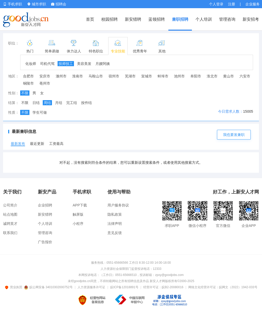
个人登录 (216, 4)
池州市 (179, 76)
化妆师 (30, 64)
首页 (90, 19)
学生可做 (39, 112)
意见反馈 (114, 233)
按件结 (86, 103)
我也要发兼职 (234, 135)
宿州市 (113, 76)
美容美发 (84, 64)
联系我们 (10, 233)
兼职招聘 (180, 19)
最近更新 (37, 144)
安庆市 (44, 76)
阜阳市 (195, 76)
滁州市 (61, 76)
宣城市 (146, 76)
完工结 (71, 103)
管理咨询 (227, 19)
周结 (47, 103)
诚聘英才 (10, 224)
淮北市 (212, 76)
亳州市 (44, 83)
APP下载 (80, 205)
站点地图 (10, 214)
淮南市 (77, 76)
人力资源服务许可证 (91, 287)
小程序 (78, 224)
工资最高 (56, 144)
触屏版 (78, 214)
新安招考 (251, 19)
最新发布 (18, 144)
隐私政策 (114, 214)
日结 (36, 103)
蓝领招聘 (156, 19)
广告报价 (45, 242)
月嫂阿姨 (102, 64)
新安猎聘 (133, 19)
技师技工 (66, 64)
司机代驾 (47, 64)
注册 (231, 4)
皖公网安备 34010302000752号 (48, 287)
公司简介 (10, 205)
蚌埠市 (163, 76)
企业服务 (252, 4)
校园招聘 (109, 19)
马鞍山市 (96, 76)
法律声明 (114, 224)
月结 (58, 103)
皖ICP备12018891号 (124, 287)
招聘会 (58, 4)
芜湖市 (130, 76)
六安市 (244, 76)
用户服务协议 (118, 205)
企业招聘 (45, 205)
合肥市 (28, 76)
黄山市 (228, 76)
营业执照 (14, 287)
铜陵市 (28, 83)
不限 (24, 93)
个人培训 (203, 19)
